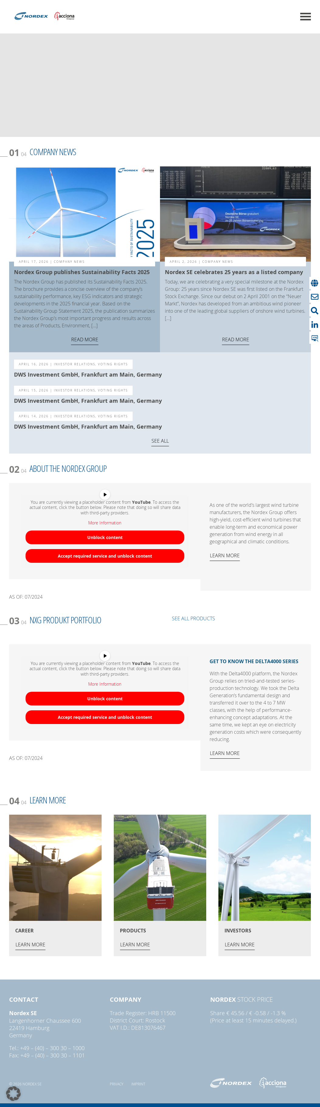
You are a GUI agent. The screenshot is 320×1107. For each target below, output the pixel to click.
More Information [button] (104, 523)
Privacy (116, 1083)
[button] (13, 1093)
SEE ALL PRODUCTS (193, 618)
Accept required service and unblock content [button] (105, 556)
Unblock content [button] (105, 537)
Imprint (138, 1083)
